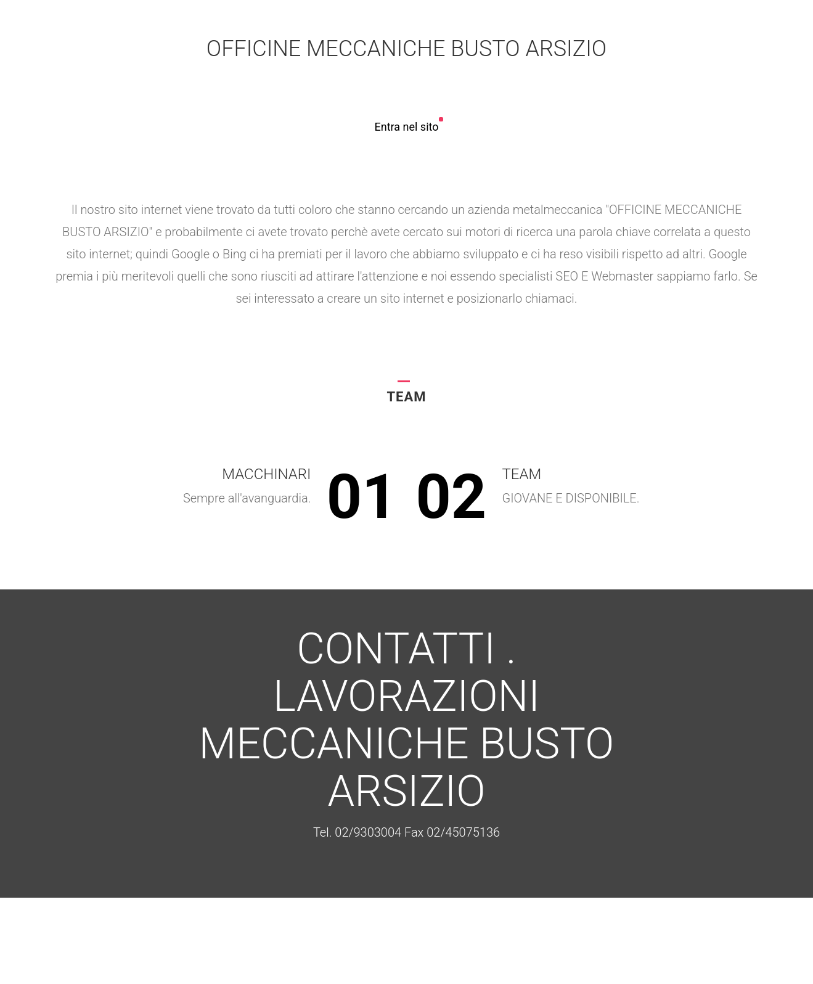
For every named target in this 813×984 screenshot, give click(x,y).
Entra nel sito (406, 126)
